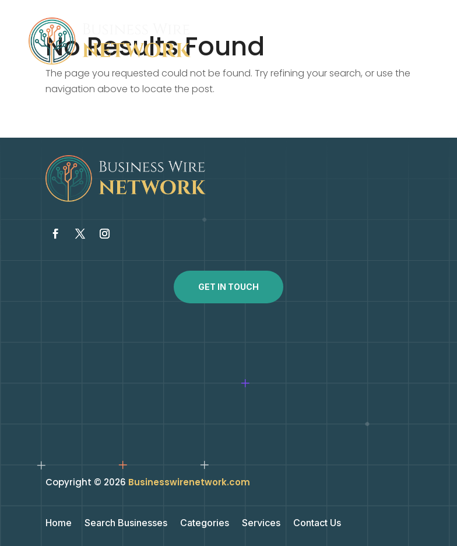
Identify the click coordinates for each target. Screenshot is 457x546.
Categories (204, 523)
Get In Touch (228, 287)
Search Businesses (126, 523)
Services (261, 523)
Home (58, 523)
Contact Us (317, 523)
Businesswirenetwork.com (189, 482)
